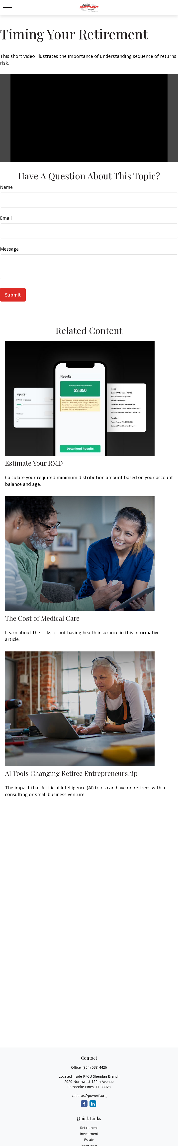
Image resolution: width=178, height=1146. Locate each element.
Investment (89, 1133)
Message (9, 249)
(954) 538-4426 (95, 1067)
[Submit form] (13, 295)
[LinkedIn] (92, 1103)
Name (6, 187)
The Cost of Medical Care (42, 618)
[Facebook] (84, 1103)
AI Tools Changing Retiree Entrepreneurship (71, 773)
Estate (89, 1139)
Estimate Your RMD (34, 462)
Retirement (89, 1127)
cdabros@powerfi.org (89, 1095)
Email (6, 218)
